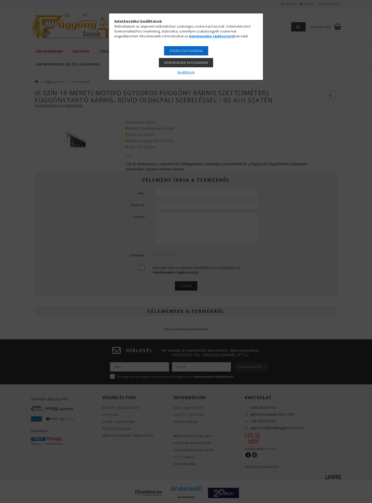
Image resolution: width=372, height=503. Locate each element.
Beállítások (186, 72)
